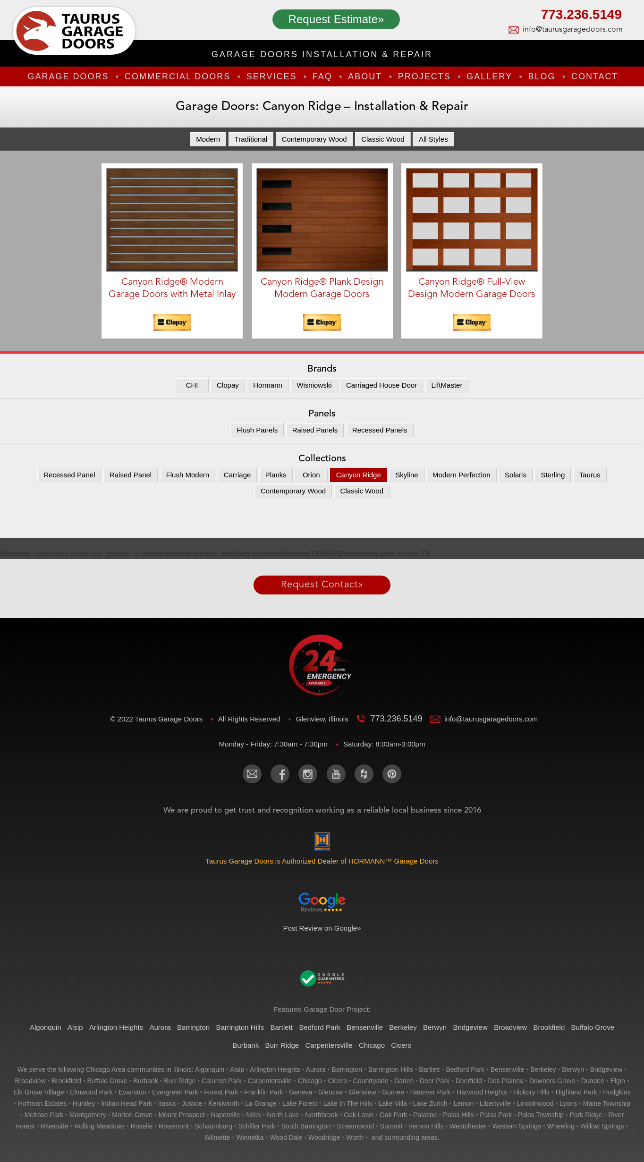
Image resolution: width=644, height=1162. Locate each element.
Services (271, 76)
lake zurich (430, 1103)
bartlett (429, 1069)
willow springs (602, 1126)
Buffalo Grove (592, 1027)
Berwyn (435, 1027)
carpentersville (269, 1081)
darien (404, 1081)
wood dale (286, 1137)
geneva (300, 1092)
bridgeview (606, 1069)
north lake (283, 1115)
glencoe (330, 1092)
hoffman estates (42, 1103)
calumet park (222, 1081)
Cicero (401, 1045)
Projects (424, 76)
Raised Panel (131, 475)
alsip (237, 1069)
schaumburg (213, 1126)
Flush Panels (257, 430)
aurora (316, 1069)
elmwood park (91, 1092)
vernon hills (426, 1126)
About (365, 76)
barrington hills (390, 1069)
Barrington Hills (240, 1027)
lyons (568, 1103)
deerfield (469, 1081)
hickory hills (531, 1092)
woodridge (324, 1137)
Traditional (251, 139)
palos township (541, 1115)
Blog (541, 76)
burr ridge (179, 1081)
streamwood (355, 1126)
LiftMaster (447, 385)
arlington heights (275, 1069)
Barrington (193, 1027)
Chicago (372, 1045)
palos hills (458, 1115)
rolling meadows (99, 1126)
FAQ (322, 76)
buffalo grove (107, 1081)
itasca (167, 1103)
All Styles (433, 139)
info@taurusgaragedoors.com (572, 30)
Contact (595, 76)
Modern (208, 139)
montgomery (87, 1115)
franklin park (263, 1092)
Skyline (406, 475)
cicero (337, 1081)
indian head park (126, 1103)
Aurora (160, 1027)
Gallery (489, 76)
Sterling (553, 475)
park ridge (585, 1115)
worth (355, 1137)
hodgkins (616, 1092)
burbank (146, 1081)
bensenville (508, 1069)
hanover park (430, 1092)
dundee (592, 1081)
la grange (260, 1103)
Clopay (228, 385)
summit (391, 1126)
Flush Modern (188, 475)
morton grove (132, 1115)
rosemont (174, 1126)
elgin (617, 1081)
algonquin (209, 1069)
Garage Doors (68, 76)
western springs (516, 1126)
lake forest (299, 1103)
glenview (362, 1092)
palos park (496, 1115)
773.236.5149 (581, 15)
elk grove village (38, 1092)
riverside (54, 1126)
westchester (467, 1126)
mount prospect (182, 1115)
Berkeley (402, 1027)
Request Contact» (322, 585)
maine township (606, 1103)
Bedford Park (319, 1027)
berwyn (573, 1069)
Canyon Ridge (358, 475)
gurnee (393, 1092)
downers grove (552, 1081)
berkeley (543, 1069)
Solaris (515, 475)
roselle (142, 1126)
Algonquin (45, 1027)
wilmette (217, 1137)
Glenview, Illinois (323, 719)
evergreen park (175, 1092)
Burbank (245, 1045)
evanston (132, 1092)
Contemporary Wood (314, 139)
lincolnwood (535, 1103)
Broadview (510, 1027)
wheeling (561, 1126)
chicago (310, 1081)
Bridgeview (470, 1027)
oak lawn (358, 1115)
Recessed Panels (379, 430)
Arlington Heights (116, 1027)
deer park (434, 1081)
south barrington (306, 1126)
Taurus (590, 475)
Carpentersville (329, 1045)
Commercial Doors (177, 76)
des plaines (506, 1081)
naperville (225, 1115)
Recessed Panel (69, 475)
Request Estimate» (336, 19)
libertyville (495, 1103)
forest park (221, 1092)
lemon (463, 1103)
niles (253, 1115)
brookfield (66, 1081)
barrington (346, 1069)
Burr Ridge (282, 1045)
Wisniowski (314, 385)
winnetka (249, 1137)
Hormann (267, 385)
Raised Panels (315, 430)
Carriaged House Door (381, 385)
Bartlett (282, 1027)
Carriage (237, 475)
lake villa (392, 1103)
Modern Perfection (461, 475)
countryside (371, 1081)
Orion (311, 475)
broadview (30, 1081)
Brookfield (549, 1027)
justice (192, 1103)
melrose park (44, 1115)
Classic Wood (382, 139)
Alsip (75, 1027)
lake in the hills (348, 1103)
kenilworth (223, 1103)
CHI (192, 385)
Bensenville (365, 1027)
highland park (576, 1092)
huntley (84, 1103)
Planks (276, 475)
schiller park (257, 1126)
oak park (393, 1115)
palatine (425, 1115)
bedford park (465, 1069)
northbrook (321, 1115)
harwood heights (482, 1092)
